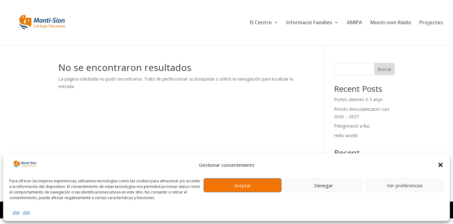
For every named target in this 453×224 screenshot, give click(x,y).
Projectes (431, 23)
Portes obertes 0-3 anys (358, 99)
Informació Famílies (309, 23)
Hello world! (346, 135)
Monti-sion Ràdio (390, 23)
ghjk (16, 212)
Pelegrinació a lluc (352, 126)
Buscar (385, 69)
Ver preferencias (405, 185)
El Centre (261, 23)
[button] (440, 165)
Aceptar (242, 185)
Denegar (323, 185)
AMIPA (354, 23)
